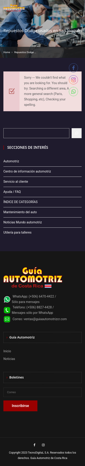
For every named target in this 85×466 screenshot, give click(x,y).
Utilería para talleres (17, 232)
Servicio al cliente (15, 181)
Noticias (9, 359)
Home (6, 52)
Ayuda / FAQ (12, 192)
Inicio (7, 351)
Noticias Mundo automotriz (22, 222)
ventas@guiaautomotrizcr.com (45, 319)
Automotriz (11, 161)
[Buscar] (77, 133)
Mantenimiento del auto (20, 212)
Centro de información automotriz (27, 171)
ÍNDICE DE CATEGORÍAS (20, 202)
